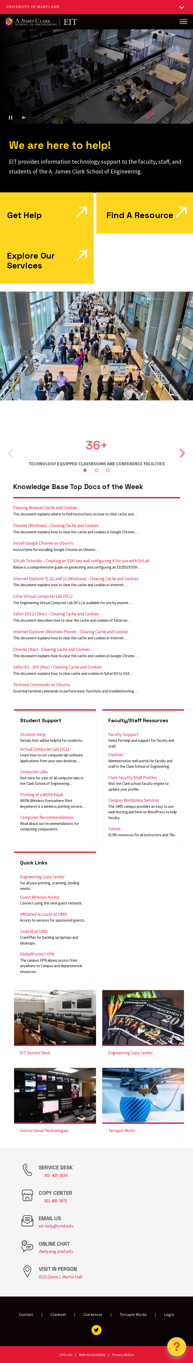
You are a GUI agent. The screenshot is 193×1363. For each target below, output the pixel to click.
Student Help (32, 734)
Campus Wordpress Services (133, 800)
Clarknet (116, 754)
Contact (26, 1314)
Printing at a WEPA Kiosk (41, 794)
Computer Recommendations (47, 817)
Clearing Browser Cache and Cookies (45, 507)
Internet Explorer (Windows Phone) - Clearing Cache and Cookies (70, 632)
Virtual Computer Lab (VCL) (44, 749)
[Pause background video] (10, 117)
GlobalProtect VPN (37, 954)
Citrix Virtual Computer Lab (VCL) (43, 596)
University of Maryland (32, 7)
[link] (144, 213)
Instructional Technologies (44, 1130)
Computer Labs (34, 772)
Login (169, 1314)
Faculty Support (123, 734)
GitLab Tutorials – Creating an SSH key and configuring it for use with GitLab (81, 561)
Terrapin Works (121, 1130)
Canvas (114, 828)
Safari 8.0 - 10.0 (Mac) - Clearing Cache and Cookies (57, 667)
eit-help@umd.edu (56, 1226)
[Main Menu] (183, 21)
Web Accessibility (92, 1354)
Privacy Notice (123, 1354)
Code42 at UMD (34, 931)
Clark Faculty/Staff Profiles (132, 777)
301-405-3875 (55, 1201)
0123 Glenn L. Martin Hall (60, 1277)
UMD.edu (65, 1354)
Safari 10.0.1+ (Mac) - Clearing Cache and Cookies (56, 614)
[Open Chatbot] (176, 1346)
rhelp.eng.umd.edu (56, 1251)
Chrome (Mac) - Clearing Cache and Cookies (51, 649)
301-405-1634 (55, 1175)
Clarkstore (93, 1314)
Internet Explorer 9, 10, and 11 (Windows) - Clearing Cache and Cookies (75, 578)
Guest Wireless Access (40, 897)
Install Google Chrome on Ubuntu (43, 543)
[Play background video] (24, 117)
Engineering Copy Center (42, 877)
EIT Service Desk (35, 1053)
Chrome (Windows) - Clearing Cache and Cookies (56, 525)
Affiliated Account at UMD (43, 914)
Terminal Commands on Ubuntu (42, 684)
